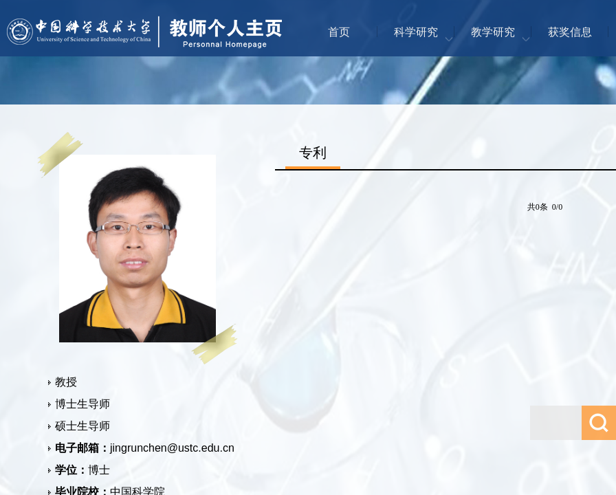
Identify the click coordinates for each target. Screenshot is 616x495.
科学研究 (416, 32)
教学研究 (493, 32)
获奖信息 (570, 32)
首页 (339, 32)
